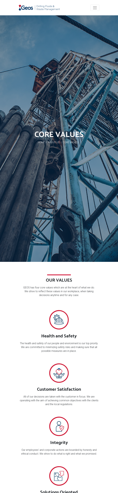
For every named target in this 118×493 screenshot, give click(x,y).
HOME (41, 142)
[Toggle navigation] (94, 8)
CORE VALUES (71, 142)
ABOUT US (54, 142)
